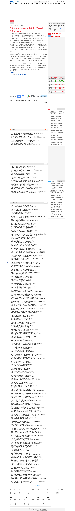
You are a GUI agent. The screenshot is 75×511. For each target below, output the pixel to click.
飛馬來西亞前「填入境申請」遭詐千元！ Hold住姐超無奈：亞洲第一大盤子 (26, 294)
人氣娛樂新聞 (60, 109)
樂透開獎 (63, 23)
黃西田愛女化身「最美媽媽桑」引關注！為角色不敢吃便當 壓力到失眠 (25, 475)
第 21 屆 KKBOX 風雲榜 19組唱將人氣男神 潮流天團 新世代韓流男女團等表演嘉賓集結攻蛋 (29, 180)
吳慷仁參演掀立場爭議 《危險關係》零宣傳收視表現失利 (61, 209)
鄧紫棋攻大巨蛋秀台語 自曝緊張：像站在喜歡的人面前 (22, 322)
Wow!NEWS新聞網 (21, 74)
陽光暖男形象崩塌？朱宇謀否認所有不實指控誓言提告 (21, 452)
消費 (51, 3)
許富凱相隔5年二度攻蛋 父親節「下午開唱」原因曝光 (21, 382)
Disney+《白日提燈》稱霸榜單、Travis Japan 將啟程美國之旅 (62, 206)
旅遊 (53, 3)
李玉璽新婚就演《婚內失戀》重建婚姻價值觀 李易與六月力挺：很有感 (25, 133)
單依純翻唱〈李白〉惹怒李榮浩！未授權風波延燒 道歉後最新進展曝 (24, 266)
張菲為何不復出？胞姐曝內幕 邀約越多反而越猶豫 (21, 340)
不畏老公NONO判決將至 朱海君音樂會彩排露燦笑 (60, 192)
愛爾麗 (18, 100)
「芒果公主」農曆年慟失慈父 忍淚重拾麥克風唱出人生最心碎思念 (24, 346)
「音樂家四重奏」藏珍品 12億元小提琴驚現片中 (20, 368)
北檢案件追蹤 (60, 21)
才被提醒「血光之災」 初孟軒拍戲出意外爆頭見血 (21, 350)
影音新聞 (11, 497)
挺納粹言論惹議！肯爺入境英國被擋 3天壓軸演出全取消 (22, 473)
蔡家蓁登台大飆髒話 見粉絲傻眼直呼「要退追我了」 (21, 274)
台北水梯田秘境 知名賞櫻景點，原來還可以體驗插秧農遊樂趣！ (62, 111)
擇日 (47, 492)
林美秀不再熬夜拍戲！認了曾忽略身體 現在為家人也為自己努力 (23, 333)
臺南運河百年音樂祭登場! (16, 420)
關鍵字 (48, 497)
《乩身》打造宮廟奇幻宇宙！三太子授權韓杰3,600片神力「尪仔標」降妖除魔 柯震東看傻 (28, 298)
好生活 (43, 499)
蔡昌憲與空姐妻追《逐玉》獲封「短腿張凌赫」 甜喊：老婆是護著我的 (25, 353)
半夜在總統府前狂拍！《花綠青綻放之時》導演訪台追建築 (22, 143)
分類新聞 (11, 487)
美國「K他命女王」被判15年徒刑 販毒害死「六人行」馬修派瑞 (23, 415)
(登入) (64, 1)
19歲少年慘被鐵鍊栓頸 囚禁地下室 (18, 273)
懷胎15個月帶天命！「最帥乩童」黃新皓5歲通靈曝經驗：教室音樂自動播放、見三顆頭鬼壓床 (29, 301)
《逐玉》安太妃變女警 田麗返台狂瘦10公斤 (19, 279)
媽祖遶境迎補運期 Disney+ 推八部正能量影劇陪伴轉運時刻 (22, 314)
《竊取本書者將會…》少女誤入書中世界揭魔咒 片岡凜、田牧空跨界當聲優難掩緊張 (27, 390)
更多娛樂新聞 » (44, 102)
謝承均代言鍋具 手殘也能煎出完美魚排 (58, 187)
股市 (49, 1)
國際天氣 (57, 493)
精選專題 (38, 489)
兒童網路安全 (41, 508)
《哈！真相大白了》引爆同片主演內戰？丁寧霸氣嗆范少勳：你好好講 (25, 432)
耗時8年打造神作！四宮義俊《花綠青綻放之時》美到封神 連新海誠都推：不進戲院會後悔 (29, 478)
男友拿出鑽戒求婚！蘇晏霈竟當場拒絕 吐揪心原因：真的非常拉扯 (24, 137)
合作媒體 (58, 1)
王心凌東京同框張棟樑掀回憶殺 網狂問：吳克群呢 (21, 325)
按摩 (26, 100)
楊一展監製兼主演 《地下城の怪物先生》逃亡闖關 (21, 293)
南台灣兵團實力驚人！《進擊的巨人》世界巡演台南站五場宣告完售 (24, 457)
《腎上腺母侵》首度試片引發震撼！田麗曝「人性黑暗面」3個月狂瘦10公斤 (26, 295)
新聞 (10, 23)
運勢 (32, 3)
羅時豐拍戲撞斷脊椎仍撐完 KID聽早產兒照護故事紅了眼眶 (22, 460)
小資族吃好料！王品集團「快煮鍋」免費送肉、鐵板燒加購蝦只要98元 (25, 307)
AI (21, 100)
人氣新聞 (51, 109)
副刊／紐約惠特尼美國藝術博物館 (17, 406)
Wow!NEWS (21, 25)
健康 (37, 3)
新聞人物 (29, 487)
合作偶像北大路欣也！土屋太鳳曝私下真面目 (20, 348)
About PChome (45, 508)
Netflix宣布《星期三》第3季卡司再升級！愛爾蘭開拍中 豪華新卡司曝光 (25, 308)
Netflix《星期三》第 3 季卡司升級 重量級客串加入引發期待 (62, 204)
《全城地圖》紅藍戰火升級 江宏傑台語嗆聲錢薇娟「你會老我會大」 (24, 379)
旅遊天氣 (57, 492)
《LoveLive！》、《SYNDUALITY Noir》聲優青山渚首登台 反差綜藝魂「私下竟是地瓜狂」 (29, 459)
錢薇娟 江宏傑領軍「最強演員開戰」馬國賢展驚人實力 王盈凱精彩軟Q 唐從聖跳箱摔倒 (28, 252)
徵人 (49, 508)
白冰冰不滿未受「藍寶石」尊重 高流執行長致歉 (20, 361)
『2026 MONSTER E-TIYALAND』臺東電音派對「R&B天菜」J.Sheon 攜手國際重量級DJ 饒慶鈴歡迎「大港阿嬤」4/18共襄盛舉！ (37, 311)
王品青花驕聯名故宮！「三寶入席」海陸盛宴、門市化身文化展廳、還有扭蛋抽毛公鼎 (28, 414)
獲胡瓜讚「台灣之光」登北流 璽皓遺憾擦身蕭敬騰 (21, 276)
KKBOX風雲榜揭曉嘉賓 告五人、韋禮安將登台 (20, 369)
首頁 (11, 3)
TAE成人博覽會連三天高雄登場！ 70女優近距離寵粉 (21, 248)
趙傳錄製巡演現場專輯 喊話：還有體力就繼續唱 (20, 387)
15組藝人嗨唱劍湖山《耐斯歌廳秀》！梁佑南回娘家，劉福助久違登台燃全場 (26, 454)
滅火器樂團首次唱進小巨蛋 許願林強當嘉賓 (19, 418)
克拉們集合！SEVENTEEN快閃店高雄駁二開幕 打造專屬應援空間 (24, 272)
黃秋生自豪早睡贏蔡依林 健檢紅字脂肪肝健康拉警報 (21, 288)
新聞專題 (39, 487)
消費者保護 (36, 508)
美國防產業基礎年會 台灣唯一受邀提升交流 (59, 137)
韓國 (34, 100)
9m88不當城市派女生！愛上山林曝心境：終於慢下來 (21, 231)
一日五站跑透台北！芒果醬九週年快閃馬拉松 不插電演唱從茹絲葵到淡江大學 (26, 428)
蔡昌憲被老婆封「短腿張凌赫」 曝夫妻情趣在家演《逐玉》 (22, 386)
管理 (38, 503)
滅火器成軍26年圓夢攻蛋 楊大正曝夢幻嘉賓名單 (20, 446)
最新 (10, 489)
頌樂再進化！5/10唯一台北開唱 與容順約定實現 (20, 302)
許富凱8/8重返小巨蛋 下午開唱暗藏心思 (19, 365)
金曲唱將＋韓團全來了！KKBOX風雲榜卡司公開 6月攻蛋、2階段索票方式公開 (26, 334)
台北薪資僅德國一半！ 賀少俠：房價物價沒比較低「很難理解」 (23, 431)
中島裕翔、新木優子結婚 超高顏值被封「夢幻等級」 (60, 194)
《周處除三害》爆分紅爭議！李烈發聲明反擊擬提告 (21, 287)
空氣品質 (54, 23)
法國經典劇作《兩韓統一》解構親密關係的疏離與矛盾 (21, 422)
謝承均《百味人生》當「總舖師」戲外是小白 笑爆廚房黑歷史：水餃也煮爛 (26, 251)
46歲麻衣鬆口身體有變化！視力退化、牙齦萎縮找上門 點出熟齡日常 (24, 392)
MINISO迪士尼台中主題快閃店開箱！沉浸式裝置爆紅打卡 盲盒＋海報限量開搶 (26, 249)
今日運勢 (54, 21)
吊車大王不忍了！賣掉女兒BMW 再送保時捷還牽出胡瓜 (61, 135)
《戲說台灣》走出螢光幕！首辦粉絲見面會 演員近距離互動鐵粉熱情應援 (25, 443)
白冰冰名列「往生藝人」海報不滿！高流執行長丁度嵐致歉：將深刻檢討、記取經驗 (27, 394)
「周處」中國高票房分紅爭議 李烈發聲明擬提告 (20, 269)
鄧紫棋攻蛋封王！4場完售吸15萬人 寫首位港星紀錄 (21, 284)
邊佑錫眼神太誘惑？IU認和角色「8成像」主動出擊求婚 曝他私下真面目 (25, 270)
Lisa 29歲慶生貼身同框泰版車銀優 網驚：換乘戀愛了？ (22, 140)
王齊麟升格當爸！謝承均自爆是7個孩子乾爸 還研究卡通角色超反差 (24, 254)
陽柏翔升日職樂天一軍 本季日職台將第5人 (58, 139)
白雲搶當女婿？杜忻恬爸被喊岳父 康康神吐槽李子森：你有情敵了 (24, 411)
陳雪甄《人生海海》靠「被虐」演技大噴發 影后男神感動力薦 (23, 403)
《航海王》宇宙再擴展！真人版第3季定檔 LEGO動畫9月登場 (23, 471)
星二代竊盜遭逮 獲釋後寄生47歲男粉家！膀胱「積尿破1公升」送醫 (24, 439)
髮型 (36, 100)
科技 (24, 3)
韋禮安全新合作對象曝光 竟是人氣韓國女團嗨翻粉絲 (21, 144)
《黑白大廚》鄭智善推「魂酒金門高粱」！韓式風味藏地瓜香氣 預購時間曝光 (26, 413)
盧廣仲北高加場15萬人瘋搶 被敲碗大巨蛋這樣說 (20, 470)
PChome (55, 1)
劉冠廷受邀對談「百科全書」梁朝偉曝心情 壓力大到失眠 (22, 330)
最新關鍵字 (48, 499)
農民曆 (50, 21)
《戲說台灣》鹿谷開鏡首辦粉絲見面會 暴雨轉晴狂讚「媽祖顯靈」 (24, 456)
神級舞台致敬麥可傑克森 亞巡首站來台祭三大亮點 (21, 463)
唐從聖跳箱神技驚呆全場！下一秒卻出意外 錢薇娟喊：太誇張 (23, 410)
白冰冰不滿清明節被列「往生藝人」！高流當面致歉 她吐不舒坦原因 (24, 354)
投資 (38, 502)
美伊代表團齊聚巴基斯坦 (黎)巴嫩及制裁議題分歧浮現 (25, 21)
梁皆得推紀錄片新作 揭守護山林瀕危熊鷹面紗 (20, 438)
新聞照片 (25, 497)
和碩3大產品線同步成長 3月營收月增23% (58, 125)
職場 (29, 3)
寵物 (19, 489)
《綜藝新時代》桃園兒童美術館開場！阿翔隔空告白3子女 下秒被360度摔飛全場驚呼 (27, 258)
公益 (42, 502)
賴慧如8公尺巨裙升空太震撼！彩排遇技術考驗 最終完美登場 (23, 286)
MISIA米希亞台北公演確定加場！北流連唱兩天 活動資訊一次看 (23, 256)
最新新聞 (51, 181)
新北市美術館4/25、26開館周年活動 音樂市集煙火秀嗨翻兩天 (23, 440)
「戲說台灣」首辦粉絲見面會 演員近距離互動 (20, 436)
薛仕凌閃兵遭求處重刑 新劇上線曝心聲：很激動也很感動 (22, 277)
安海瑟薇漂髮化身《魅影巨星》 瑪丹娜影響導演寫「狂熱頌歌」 (23, 336)
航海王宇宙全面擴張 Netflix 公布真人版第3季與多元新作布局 (23, 417)
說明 (61, 1)
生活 (45, 3)
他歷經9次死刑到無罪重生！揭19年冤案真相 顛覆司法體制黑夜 (23, 429)
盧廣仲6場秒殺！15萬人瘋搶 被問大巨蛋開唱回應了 (21, 477)
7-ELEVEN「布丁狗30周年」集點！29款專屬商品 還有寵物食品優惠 (24, 425)
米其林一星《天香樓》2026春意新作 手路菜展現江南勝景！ (62, 113)
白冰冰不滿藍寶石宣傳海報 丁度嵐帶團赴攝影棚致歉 (21, 339)
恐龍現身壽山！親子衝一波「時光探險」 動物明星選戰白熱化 (62, 211)
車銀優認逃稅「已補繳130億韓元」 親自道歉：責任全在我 (22, 376)
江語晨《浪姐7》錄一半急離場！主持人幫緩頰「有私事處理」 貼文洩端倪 (25, 400)
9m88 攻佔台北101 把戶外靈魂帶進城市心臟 (59, 185)
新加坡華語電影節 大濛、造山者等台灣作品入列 (20, 453)
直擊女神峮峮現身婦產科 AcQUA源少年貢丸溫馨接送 (21, 399)
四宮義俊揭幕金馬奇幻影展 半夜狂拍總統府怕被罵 (21, 227)
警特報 (62, 489)
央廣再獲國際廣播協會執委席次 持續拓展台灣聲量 (21, 318)
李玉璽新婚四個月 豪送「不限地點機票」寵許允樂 (21, 371)
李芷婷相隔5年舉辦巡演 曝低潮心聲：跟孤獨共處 (20, 468)
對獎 (52, 487)
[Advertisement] (29, 113)
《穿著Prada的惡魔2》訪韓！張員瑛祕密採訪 (20, 401)
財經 (21, 3)
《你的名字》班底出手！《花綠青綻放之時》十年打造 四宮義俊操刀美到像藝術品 (27, 132)
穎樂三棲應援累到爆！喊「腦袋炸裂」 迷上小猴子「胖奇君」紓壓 (24, 300)
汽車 (59, 3)
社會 (19, 3)
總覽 (38, 499)
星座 (34, 3)
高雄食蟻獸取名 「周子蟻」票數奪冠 (18, 449)
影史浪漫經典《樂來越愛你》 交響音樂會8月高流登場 (21, 467)
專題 (13, 3)
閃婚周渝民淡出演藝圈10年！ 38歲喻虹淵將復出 (60, 197)
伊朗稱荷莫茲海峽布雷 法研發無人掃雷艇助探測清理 (60, 130)
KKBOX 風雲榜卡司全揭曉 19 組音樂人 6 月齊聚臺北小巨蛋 (23, 312)
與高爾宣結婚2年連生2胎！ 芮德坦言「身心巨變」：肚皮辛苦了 (23, 378)
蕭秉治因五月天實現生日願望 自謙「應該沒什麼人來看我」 (22, 447)
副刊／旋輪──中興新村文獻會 (56, 199)
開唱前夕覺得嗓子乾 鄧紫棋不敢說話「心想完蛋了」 (21, 327)
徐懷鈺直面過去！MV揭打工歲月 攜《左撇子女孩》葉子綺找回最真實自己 (25, 192)
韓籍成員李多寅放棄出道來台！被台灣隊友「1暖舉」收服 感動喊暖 (24, 305)
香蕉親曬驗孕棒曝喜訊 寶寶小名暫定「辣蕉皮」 (20, 228)
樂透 (52, 489)
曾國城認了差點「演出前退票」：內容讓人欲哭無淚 (21, 466)
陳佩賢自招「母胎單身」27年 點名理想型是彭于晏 (21, 364)
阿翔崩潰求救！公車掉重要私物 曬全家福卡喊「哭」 (21, 372)
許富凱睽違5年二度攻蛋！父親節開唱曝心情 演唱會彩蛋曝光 (23, 397)
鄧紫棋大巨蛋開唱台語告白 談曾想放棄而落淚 (20, 265)
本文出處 (12, 72)
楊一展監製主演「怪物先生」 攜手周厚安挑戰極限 (21, 362)
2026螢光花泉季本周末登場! (16, 309)
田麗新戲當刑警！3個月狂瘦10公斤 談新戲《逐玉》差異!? (22, 332)
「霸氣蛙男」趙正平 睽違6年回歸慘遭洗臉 (58, 183)
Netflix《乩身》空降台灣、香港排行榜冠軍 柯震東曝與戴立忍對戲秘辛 (25, 435)
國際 (26, 3)
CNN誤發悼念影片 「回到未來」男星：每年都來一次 (21, 136)
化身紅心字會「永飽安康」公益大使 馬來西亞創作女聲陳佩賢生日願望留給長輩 (26, 358)
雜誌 (56, 3)
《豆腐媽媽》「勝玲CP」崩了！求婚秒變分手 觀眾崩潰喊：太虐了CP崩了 (25, 263)
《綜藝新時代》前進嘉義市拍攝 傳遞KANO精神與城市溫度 (22, 283)
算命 (47, 489)
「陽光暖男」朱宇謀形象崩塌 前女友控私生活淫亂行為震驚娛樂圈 (24, 464)
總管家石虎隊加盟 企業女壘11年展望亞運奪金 (59, 132)
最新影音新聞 (60, 181)
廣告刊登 (33, 508)
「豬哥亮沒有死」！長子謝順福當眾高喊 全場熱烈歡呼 (22, 341)
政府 (61, 3)
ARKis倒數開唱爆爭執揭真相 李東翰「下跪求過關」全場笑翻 (23, 329)
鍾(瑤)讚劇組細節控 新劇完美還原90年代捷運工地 (21, 316)
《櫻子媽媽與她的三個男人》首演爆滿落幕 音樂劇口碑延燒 (22, 445)
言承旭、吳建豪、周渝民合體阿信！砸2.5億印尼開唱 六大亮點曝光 (24, 255)
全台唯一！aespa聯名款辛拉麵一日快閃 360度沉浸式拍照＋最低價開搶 (25, 407)
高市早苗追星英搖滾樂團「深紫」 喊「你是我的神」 (21, 241)
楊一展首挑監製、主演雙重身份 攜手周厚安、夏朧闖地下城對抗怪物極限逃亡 (26, 393)
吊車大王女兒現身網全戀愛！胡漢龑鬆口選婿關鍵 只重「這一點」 (24, 360)
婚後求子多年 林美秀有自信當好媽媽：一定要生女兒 (21, 383)
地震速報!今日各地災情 (56, 34)
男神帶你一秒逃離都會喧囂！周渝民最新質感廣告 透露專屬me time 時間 (25, 442)
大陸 (64, 3)
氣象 (57, 487)
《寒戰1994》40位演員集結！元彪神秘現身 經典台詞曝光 (22, 297)
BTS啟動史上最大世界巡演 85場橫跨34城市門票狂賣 (21, 315)
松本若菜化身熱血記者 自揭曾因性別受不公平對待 (21, 347)
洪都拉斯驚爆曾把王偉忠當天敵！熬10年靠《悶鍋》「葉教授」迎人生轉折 (25, 408)
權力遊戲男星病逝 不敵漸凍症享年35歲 (18, 367)
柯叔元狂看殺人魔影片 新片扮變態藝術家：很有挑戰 (21, 351)
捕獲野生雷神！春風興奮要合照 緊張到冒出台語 (20, 337)
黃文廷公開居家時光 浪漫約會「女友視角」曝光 (20, 375)
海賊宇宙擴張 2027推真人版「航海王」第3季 (20, 450)
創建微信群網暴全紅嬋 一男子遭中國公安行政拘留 (60, 142)
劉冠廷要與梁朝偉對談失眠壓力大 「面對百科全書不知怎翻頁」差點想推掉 (26, 343)
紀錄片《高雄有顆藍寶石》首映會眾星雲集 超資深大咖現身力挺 (23, 344)
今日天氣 (50, 23)
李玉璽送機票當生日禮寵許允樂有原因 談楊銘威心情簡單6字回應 (24, 355)
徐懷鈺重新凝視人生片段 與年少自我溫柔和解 (20, 280)
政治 (16, 3)
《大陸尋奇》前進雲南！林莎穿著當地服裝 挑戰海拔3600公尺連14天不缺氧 (26, 481)
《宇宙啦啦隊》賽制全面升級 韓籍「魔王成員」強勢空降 (22, 290)
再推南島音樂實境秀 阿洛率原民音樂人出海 (19, 319)
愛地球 (43, 503)
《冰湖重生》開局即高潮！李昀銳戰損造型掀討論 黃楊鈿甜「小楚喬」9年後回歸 (27, 291)
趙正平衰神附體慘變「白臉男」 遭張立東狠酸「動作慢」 (61, 195)
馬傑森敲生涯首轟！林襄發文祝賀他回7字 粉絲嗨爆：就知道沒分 (63, 202)
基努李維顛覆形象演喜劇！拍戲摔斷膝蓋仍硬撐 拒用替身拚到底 (23, 474)
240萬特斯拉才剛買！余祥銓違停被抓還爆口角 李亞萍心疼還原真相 (24, 421)
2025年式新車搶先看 (56, 36)
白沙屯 (52, 1)
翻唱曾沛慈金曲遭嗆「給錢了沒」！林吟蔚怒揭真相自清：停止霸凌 (24, 404)
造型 (31, 100)
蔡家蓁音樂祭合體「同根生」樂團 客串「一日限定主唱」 (61, 188)
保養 (23, 100)
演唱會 (28, 100)
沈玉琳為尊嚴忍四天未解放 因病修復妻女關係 (20, 424)
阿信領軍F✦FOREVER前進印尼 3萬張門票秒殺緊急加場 (22, 281)
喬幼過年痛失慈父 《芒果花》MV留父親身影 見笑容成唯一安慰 (62, 190)
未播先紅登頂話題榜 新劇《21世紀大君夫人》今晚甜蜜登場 (62, 207)
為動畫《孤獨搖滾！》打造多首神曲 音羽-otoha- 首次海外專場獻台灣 (24, 461)
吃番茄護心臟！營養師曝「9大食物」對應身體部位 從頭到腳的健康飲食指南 (26, 304)
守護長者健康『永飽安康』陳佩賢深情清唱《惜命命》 (21, 389)
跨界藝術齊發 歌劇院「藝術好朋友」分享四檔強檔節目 (22, 323)
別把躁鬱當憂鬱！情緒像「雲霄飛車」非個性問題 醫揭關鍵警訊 (62, 120)
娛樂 (40, 3)
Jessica (15, 100)
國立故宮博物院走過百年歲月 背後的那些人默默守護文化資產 (23, 141)
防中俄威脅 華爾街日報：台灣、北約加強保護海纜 (60, 144)
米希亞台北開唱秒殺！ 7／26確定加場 (18, 259)
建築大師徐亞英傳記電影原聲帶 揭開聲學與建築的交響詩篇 (22, 385)
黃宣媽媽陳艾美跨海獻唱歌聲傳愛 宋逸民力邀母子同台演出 (22, 482)
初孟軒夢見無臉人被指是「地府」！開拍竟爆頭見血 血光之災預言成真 (25, 396)
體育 (42, 3)
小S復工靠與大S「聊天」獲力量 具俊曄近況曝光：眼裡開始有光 (23, 357)
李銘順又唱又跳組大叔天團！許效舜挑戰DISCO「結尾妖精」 (23, 262)
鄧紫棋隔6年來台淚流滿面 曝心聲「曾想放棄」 (20, 326)
